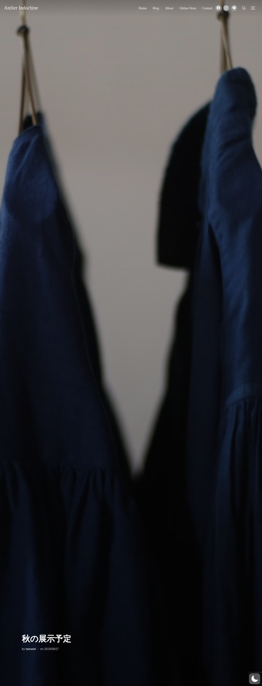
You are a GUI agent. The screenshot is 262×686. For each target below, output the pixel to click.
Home (143, 8)
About (169, 8)
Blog (156, 8)
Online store (188, 8)
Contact (207, 8)
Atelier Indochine (22, 8)
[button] (254, 678)
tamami (31, 648)
